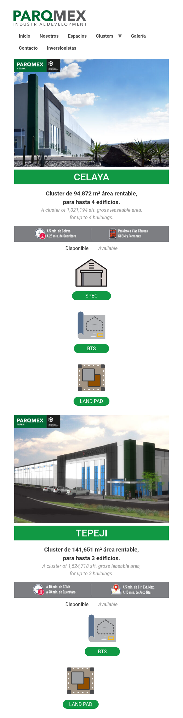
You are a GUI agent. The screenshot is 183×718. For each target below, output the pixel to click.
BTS (91, 348)
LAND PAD (91, 401)
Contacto (28, 48)
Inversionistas (61, 48)
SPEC (91, 296)
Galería (138, 36)
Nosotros (49, 36)
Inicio (24, 36)
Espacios (77, 36)
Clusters (104, 36)
